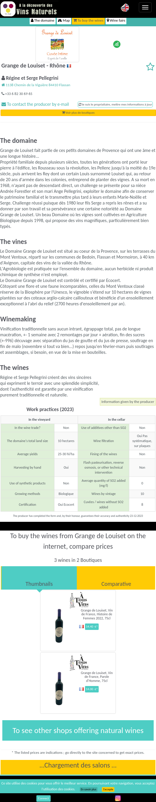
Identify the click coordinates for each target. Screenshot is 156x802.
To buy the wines (88, 20)
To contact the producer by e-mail (35, 104)
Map (64, 20)
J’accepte (108, 789)
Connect (43, 798)
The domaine (42, 20)
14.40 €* (92, 626)
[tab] (39, 578)
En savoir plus (88, 789)
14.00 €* (92, 689)
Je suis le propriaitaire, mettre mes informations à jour (115, 104)
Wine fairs (116, 20)
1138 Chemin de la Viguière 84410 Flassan (35, 85)
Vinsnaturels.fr (29, 9)
